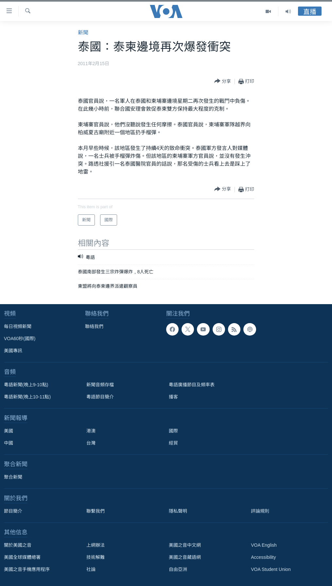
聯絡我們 (94, 326)
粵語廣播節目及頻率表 (192, 384)
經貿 (173, 443)
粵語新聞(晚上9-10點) (26, 384)
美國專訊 (13, 350)
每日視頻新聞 (17, 326)
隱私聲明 (178, 511)
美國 (8, 430)
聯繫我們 (95, 511)
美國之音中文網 (185, 545)
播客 (173, 396)
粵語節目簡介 (100, 396)
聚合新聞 (13, 477)
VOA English (264, 545)
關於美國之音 (17, 545)
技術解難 (95, 557)
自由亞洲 (178, 569)
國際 (173, 430)
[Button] (222, 81)
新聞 (83, 32)
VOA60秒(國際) (19, 338)
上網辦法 (95, 545)
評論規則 (260, 511)
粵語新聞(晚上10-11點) (27, 396)
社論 (91, 569)
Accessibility (263, 557)
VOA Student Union (270, 569)
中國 (8, 443)
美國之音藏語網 (185, 557)
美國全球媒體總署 (22, 557)
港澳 (91, 430)
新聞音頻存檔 (100, 384)
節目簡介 (13, 511)
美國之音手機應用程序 (27, 569)
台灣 (91, 443)
